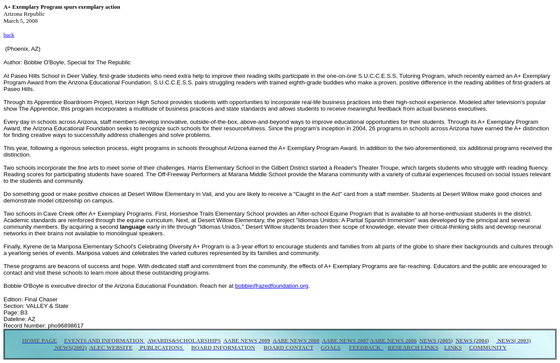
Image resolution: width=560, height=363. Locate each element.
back (9, 34)
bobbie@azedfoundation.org (271, 286)
